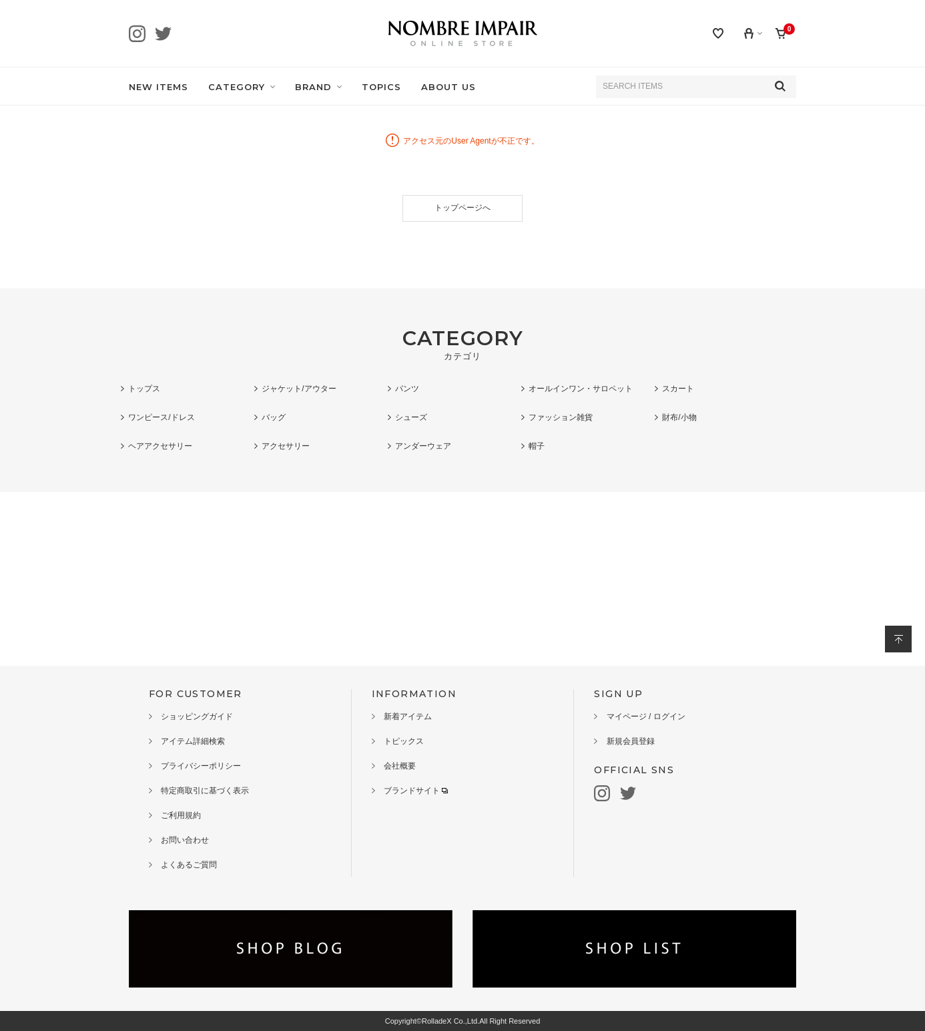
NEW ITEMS (158, 86)
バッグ (274, 417)
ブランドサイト (416, 790)
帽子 (537, 446)
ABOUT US (448, 86)
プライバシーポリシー (201, 766)
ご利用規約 (181, 815)
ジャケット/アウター (299, 388)
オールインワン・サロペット (581, 388)
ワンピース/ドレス (161, 417)
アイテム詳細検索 (193, 741)
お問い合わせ (185, 840)
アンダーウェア (423, 446)
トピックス (404, 741)
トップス (144, 388)
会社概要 (400, 766)
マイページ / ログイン (646, 716)
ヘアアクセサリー (160, 446)
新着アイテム (408, 716)
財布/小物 (679, 417)
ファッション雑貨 (561, 417)
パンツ (407, 388)
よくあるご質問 (189, 864)
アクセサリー (286, 446)
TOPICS (381, 86)
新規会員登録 (631, 741)
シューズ (411, 417)
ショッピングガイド (197, 716)
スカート (678, 388)
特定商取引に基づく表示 (205, 790)
